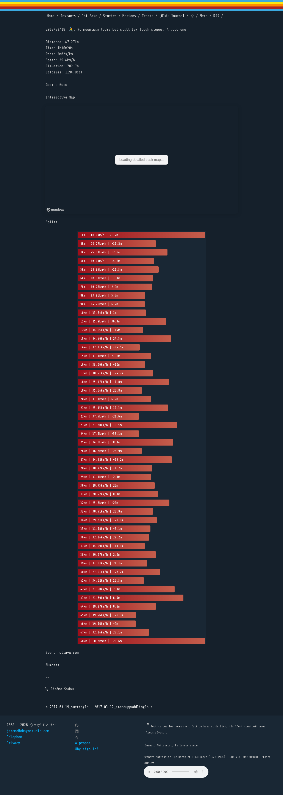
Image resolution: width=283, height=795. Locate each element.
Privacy (13, 743)
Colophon (14, 737)
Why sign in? (86, 749)
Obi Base (89, 16)
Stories (110, 16)
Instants (68, 16)
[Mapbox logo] (55, 209)
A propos (83, 743)
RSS (216, 16)
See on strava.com (62, 653)
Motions (129, 16)
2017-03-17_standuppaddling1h (121, 707)
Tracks (147, 16)
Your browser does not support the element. (176, 772)
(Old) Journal (171, 16)
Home (51, 16)
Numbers (52, 665)
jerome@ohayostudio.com (27, 731)
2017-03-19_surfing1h (69, 707)
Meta (204, 16)
